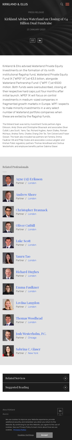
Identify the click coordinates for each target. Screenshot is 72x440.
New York (33, 353)
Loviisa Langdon (27, 303)
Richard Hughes (27, 272)
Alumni (5, 414)
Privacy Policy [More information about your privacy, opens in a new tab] (19, 430)
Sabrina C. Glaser (28, 349)
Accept (44, 435)
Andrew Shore (26, 194)
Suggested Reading (36, 387)
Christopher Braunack (32, 210)
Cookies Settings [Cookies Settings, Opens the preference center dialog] (26, 435)
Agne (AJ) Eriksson (29, 179)
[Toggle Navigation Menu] (67, 5)
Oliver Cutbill (25, 225)
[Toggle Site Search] (61, 4)
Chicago (32, 337)
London (32, 183)
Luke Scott (23, 241)
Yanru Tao (23, 256)
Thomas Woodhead (29, 318)
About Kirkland (9, 410)
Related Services (36, 378)
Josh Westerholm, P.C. (31, 333)
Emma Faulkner (27, 287)
